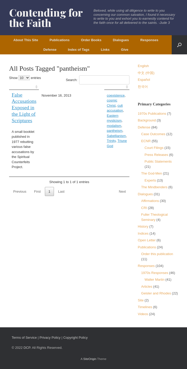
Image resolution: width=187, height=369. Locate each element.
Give (124, 50)
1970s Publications (152, 113)
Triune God (101, 116)
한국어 (143, 87)
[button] (179, 44)
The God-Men (151, 173)
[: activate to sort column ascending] (33, 87)
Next (122, 158)
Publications (60, 40)
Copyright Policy (75, 337)
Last (61, 158)
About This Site (25, 40)
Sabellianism (109, 110)
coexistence (91, 95)
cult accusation (93, 100)
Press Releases (156, 155)
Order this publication (157, 254)
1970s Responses (154, 273)
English (143, 66)
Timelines (145, 307)
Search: (97, 80)
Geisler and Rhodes (156, 293)
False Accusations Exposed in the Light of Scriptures (33, 101)
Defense (50, 50)
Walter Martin (154, 279)
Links (105, 50)
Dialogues (121, 40)
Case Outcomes (153, 134)
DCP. (27, 348)
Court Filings (153, 148)
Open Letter (147, 240)
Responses (149, 40)
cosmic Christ (112, 95)
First (37, 158)
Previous (19, 158)
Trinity (86, 116)
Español (144, 80)
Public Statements (158, 161)
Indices (143, 233)
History (143, 226)
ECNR (146, 141)
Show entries (25, 78)
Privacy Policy (49, 337)
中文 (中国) (146, 73)
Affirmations (150, 201)
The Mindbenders (154, 187)
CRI (144, 208)
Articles (146, 286)
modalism (106, 105)
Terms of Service (24, 337)
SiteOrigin (89, 358)
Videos (143, 314)
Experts (150, 180)
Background (147, 120)
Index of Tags (78, 50)
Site (140, 300)
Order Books (91, 40)
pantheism (90, 110)
